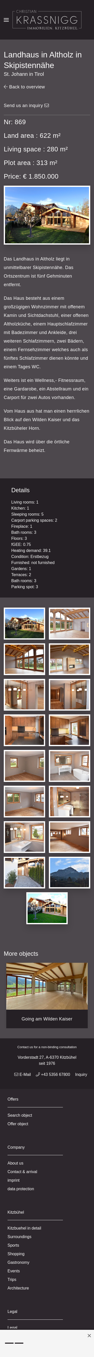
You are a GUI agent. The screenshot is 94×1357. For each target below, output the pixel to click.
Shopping (16, 1254)
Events (14, 1271)
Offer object (18, 1124)
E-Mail (22, 1074)
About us (15, 1163)
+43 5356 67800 (53, 1074)
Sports (13, 1245)
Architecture (18, 1288)
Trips (12, 1279)
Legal (12, 1328)
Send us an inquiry (26, 105)
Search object (20, 1115)
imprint (14, 1180)
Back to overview (24, 86)
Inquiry (81, 1074)
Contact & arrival (22, 1172)
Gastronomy (18, 1262)
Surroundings (19, 1237)
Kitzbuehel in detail (24, 1228)
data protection (21, 1189)
